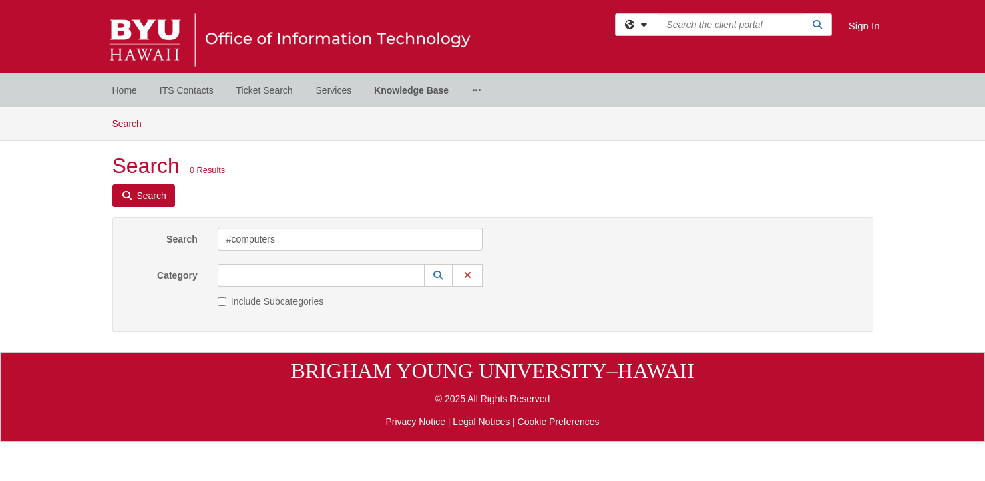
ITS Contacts (187, 90)
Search (182, 132)
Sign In (864, 25)
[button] (438, 168)
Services (334, 90)
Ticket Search (264, 90)
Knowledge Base (411, 90)
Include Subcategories (271, 194)
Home (124, 90)
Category (177, 168)
